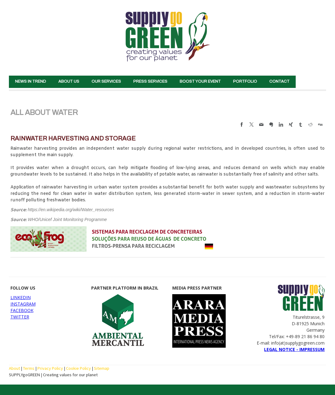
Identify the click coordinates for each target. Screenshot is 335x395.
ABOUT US (68, 81)
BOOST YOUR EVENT (200, 81)
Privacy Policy (50, 368)
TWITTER (19, 317)
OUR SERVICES (106, 81)
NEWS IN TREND (30, 81)
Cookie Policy (78, 368)
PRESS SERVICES (150, 81)
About (14, 368)
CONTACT (279, 81)
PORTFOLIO (245, 81)
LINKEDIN (20, 297)
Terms (28, 368)
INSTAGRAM (23, 304)
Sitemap (101, 368)
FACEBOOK (21, 310)
